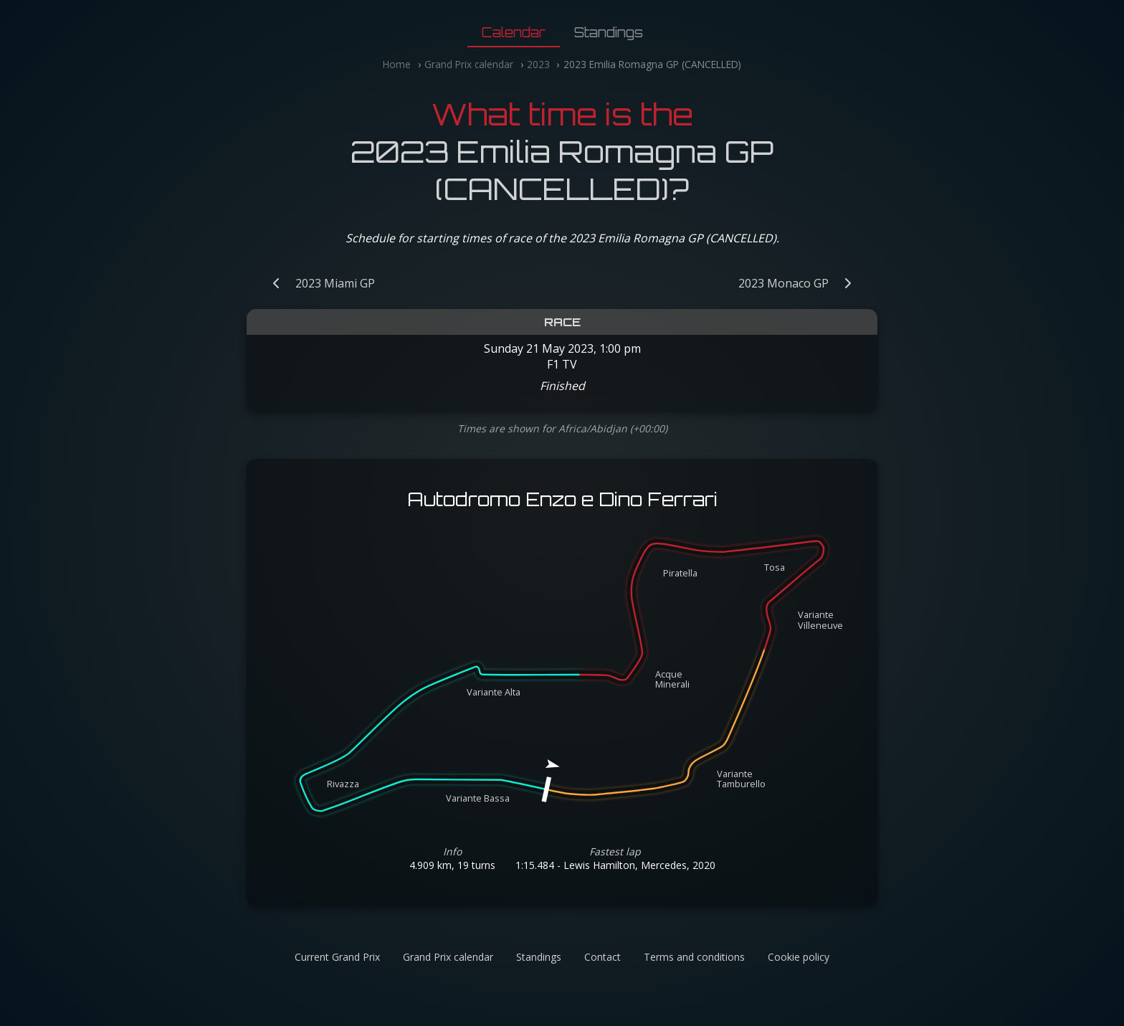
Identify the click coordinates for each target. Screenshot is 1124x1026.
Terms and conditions (694, 957)
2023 (538, 64)
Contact (602, 957)
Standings (608, 32)
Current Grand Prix (337, 957)
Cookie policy (798, 957)
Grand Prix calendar (468, 64)
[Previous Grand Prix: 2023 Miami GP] (316, 283)
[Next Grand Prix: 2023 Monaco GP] (802, 283)
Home (397, 64)
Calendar (514, 32)
